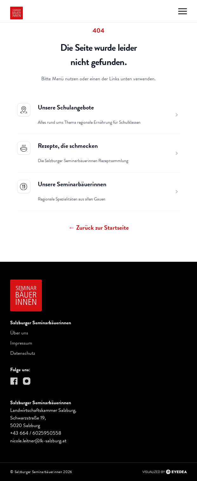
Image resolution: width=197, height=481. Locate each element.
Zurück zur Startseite (99, 227)
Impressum (21, 343)
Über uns (19, 333)
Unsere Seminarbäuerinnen (72, 184)
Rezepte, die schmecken (68, 145)
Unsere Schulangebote (66, 107)
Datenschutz (22, 353)
